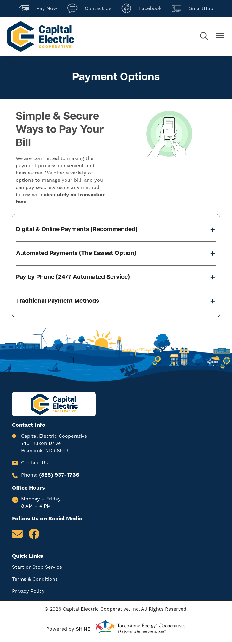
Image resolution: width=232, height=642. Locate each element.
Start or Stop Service (37, 567)
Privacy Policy (28, 591)
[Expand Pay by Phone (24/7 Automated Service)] (116, 277)
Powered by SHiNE (68, 629)
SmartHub (192, 8)
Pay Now (38, 8)
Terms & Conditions (35, 579)
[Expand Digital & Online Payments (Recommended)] (116, 230)
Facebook (141, 8)
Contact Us (89, 8)
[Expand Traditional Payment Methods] (116, 301)
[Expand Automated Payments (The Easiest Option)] (116, 253)
